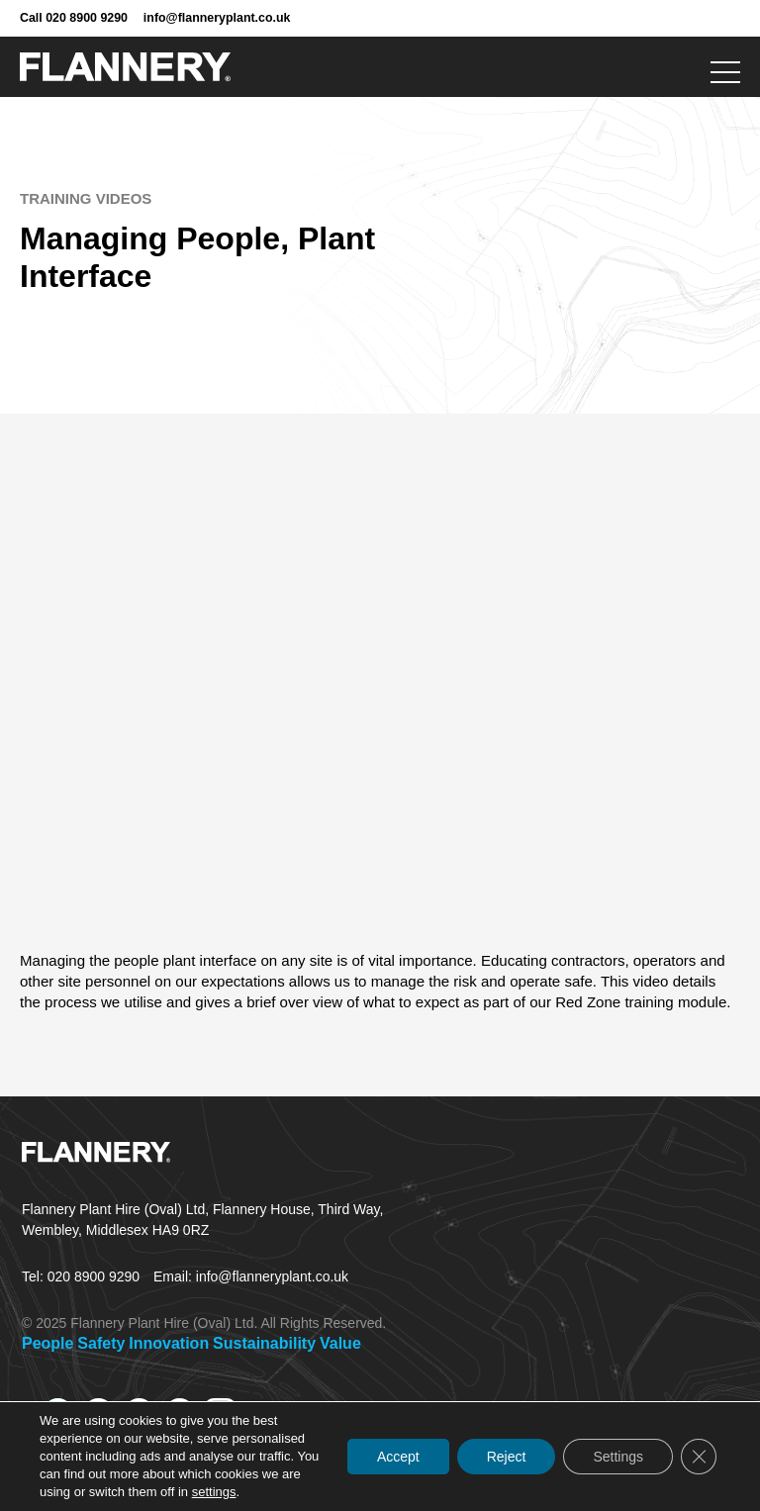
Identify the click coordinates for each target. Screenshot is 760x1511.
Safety (101, 1343)
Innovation (169, 1343)
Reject (506, 1456)
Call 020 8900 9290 (74, 18)
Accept (398, 1456)
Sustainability (264, 1343)
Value (340, 1343)
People (47, 1343)
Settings (618, 1456)
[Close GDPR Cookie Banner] (698, 1456)
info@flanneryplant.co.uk (217, 18)
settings (214, 1491)
